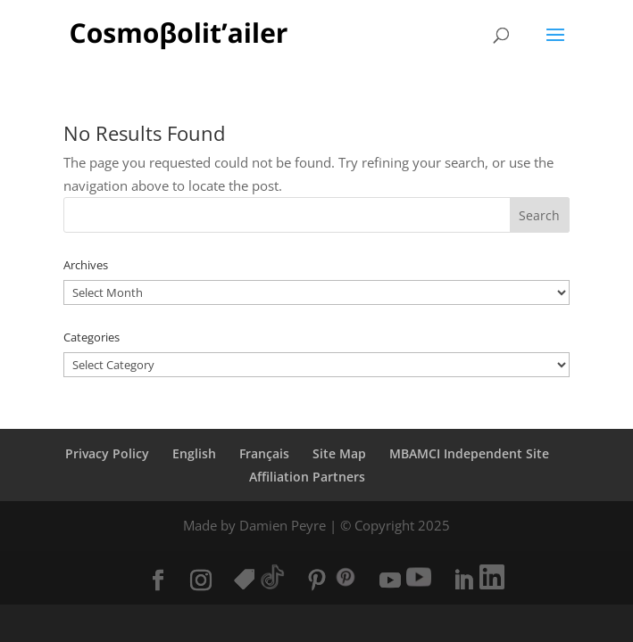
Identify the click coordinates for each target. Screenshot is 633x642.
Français (264, 453)
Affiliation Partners (307, 476)
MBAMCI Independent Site (469, 453)
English (194, 453)
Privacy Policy (107, 453)
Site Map (339, 453)
